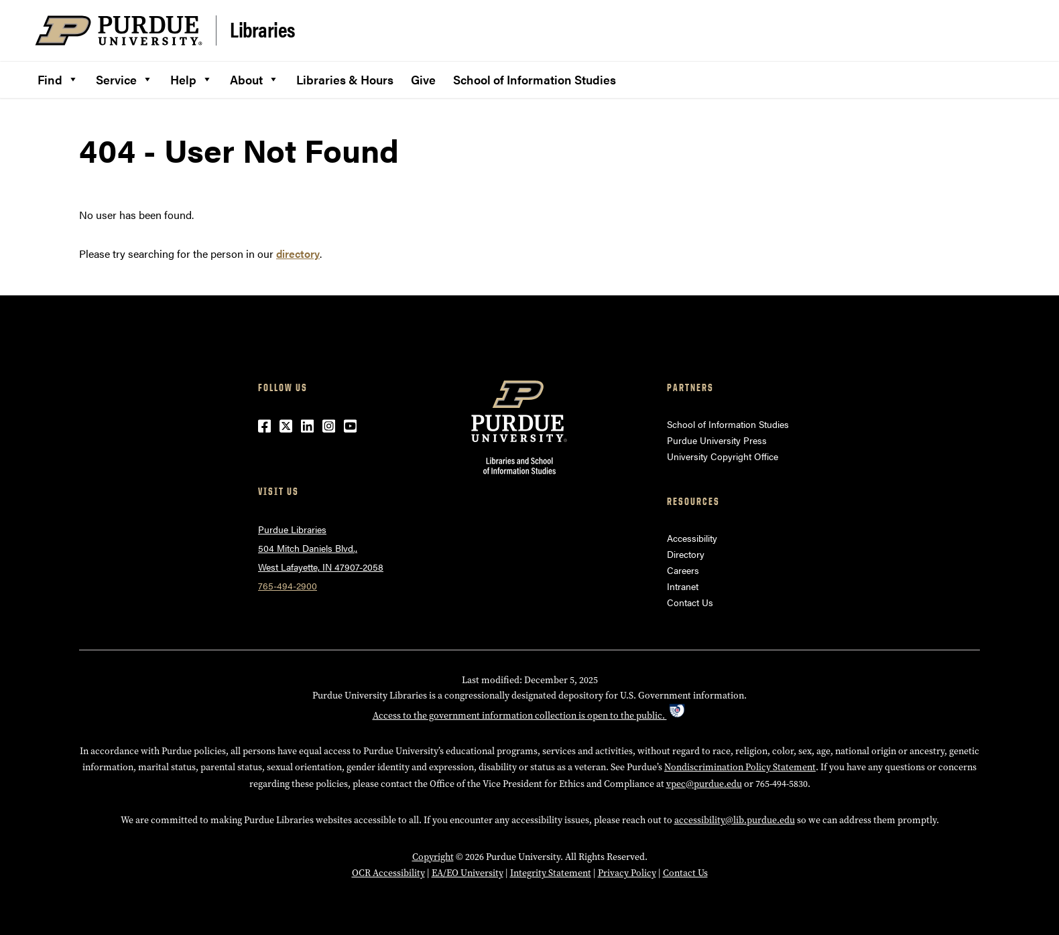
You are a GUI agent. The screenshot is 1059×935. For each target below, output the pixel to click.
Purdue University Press (717, 440)
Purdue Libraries (292, 529)
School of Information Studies (534, 79)
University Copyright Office (722, 456)
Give (423, 79)
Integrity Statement (550, 872)
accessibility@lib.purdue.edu (734, 819)
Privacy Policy (627, 872)
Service (124, 77)
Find (58, 77)
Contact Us (690, 602)
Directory (685, 554)
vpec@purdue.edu (704, 783)
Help (191, 77)
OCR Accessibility (388, 872)
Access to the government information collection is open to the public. (530, 715)
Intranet (682, 586)
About (254, 77)
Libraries (263, 29)
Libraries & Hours (344, 79)
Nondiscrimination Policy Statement (740, 767)
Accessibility (692, 538)
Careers (683, 570)
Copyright (433, 856)
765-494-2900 (287, 585)
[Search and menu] (1008, 31)
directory (298, 253)
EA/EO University (467, 872)
